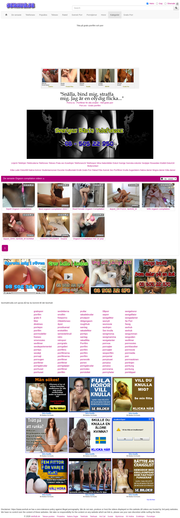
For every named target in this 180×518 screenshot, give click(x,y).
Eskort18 (170, 163)
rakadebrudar (87, 314)
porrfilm (37, 314)
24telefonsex (64, 321)
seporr (106, 314)
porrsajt (37, 356)
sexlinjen (107, 327)
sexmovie (107, 324)
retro (60, 337)
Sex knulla (108, 330)
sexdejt (37, 353)
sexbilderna (63, 311)
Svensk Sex (108, 170)
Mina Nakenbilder (104, 163)
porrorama (108, 369)
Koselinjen (69, 163)
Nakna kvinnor (35, 170)
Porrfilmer (118, 170)
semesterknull (65, 334)
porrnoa (106, 343)
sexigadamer (131, 318)
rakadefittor (85, 330)
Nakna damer (146, 170)
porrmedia (130, 353)
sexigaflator (130, 314)
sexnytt (106, 321)
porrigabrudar (40, 366)
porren (83, 363)
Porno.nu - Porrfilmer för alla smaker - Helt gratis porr (90, 103)
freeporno (62, 318)
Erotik (79, 170)
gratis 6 (37, 318)
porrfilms (62, 350)
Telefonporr (91, 163)
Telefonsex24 (80, 163)
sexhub (128, 327)
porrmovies (130, 343)
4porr (60, 324)
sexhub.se (35, 516)
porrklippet (130, 372)
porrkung (129, 366)
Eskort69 (24, 170)
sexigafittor (108, 318)
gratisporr (38, 311)
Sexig (127, 324)
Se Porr (128, 321)
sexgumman (131, 334)
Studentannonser (49, 170)
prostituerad (64, 327)
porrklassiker (131, 346)
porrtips (84, 334)
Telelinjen (22, 163)
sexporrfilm (108, 353)
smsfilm (61, 314)
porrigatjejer (63, 366)
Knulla (125, 170)
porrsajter (107, 346)
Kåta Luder (15, 170)
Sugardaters (134, 170)
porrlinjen (129, 363)
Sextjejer (145, 163)
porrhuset (38, 369)
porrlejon (38, 327)
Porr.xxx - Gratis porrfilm (90, 105)
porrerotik (85, 359)
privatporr (85, 318)
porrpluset (107, 359)
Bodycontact (92, 166)
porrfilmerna (64, 353)
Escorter (61, 170)
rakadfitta (84, 340)
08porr (106, 311)
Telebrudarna (32, 163)
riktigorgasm (86, 321)
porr (127, 356)
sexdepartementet (43, 346)
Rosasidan (154, 163)
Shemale (171, 3)
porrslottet (85, 372)
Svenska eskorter (133, 163)
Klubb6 (163, 163)
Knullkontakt (70, 170)
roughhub (85, 324)
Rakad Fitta (97, 170)
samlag (83, 327)
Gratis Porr (87, 170)
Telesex (52, 163)
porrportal (107, 356)
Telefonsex (43, 163)
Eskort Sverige (119, 163)
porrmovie (130, 350)
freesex (37, 337)
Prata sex (60, 163)
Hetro (151, 3)
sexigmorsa (108, 334)
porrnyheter (108, 372)
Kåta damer (170, 170)
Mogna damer (159, 170)
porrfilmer (62, 359)
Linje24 (14, 163)
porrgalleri (63, 346)
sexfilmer (129, 340)
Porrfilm (84, 343)
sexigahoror (131, 311)
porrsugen (39, 359)
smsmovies (39, 340)
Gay (161, 3)
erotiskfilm (63, 330)
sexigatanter (109, 340)
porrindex (85, 369)
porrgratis (62, 343)
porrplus (107, 363)
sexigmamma (109, 337)
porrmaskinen (132, 359)
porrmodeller (40, 334)
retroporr (62, 340)
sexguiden (130, 337)
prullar (83, 311)
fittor (36, 321)
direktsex (38, 324)
